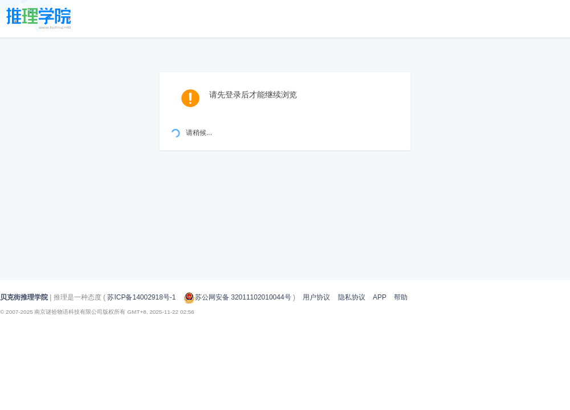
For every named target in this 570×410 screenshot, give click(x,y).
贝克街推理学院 (24, 297)
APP (379, 297)
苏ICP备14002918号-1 (141, 297)
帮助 (401, 297)
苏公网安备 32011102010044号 (237, 297)
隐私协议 (351, 297)
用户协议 (316, 297)
